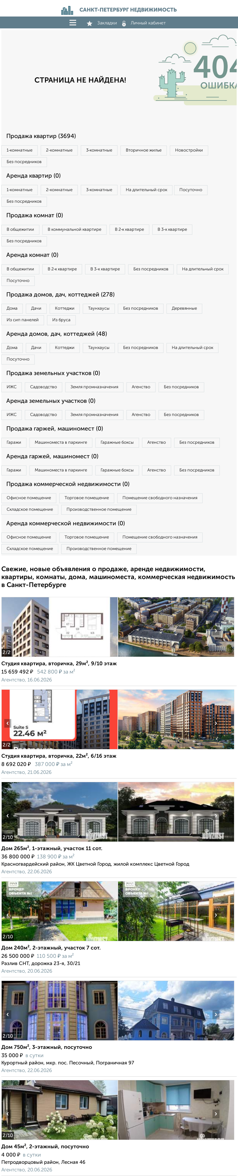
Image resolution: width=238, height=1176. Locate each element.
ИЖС (12, 387)
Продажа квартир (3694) (41, 136)
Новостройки (189, 150)
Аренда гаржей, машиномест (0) (52, 457)
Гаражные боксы (117, 442)
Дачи (36, 308)
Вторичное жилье (144, 150)
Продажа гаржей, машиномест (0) (54, 429)
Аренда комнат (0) (32, 255)
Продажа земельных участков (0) (53, 373)
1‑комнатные (19, 150)
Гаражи (14, 442)
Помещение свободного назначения (159, 498)
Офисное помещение (29, 498)
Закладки (102, 23)
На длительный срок (146, 190)
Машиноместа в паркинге (61, 442)
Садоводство (43, 387)
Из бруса (61, 320)
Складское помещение (30, 509)
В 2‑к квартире (129, 229)
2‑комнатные (59, 150)
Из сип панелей (23, 320)
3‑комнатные (99, 150)
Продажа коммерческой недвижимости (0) (67, 484)
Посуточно (190, 190)
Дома (12, 308)
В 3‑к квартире (172, 229)
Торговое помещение (87, 498)
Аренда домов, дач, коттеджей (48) (56, 334)
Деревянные (184, 308)
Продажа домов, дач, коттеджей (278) (60, 295)
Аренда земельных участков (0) (50, 401)
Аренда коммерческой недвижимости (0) (65, 524)
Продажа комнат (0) (34, 216)
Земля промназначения (94, 387)
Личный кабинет (144, 23)
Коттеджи (64, 308)
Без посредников (24, 162)
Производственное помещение (99, 509)
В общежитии (20, 229)
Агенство (141, 387)
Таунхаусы (99, 308)
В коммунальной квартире (74, 229)
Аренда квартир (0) (33, 176)
